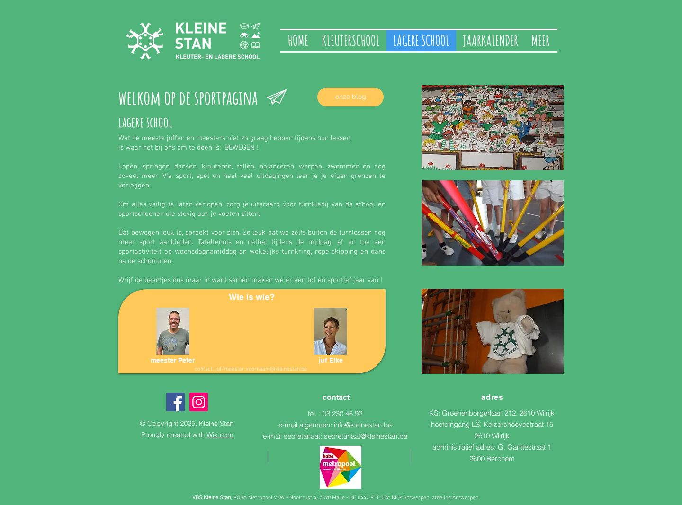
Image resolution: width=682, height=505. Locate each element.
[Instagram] (198, 402)
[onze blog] (350, 97)
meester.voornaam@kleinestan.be (265, 369)
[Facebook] (175, 402)
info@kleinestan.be (363, 424)
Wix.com (219, 434)
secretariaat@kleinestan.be (365, 436)
